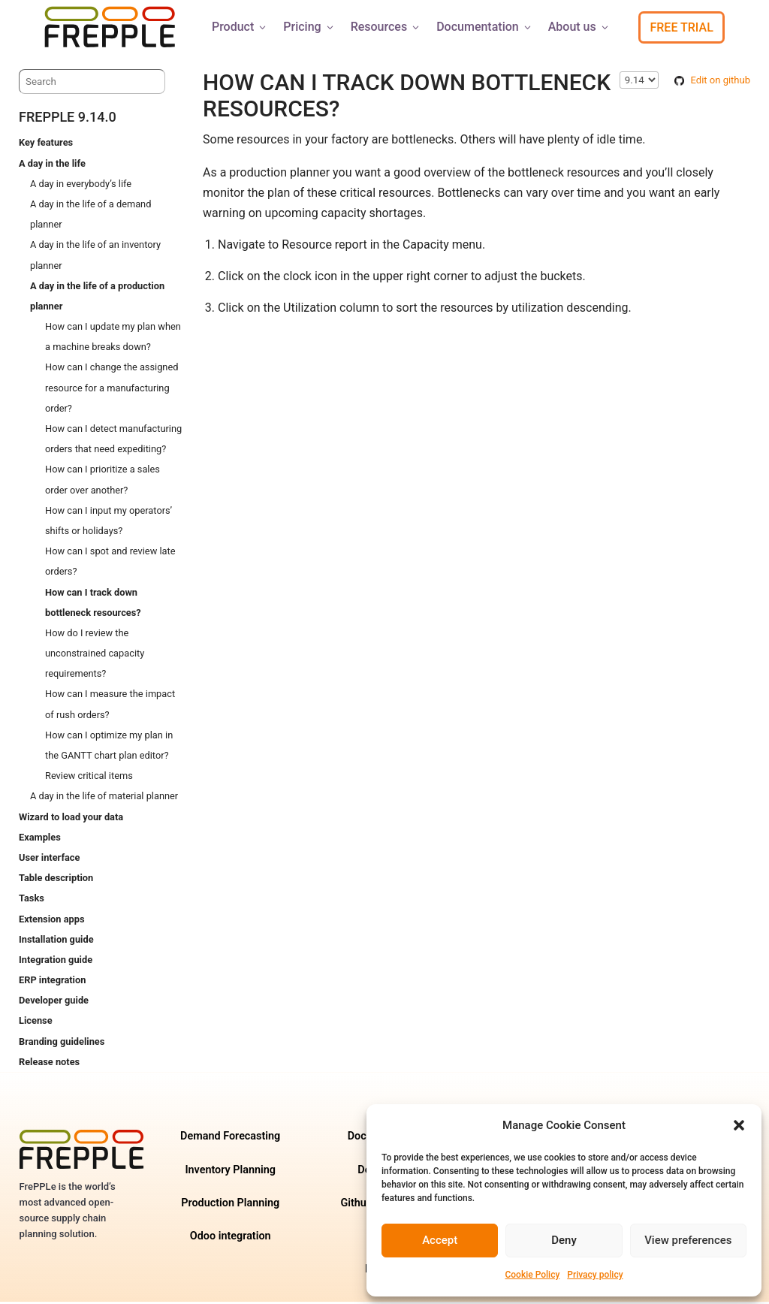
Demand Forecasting (230, 1138)
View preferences (687, 1240)
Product (240, 27)
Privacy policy (595, 1274)
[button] (738, 1125)
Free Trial (681, 27)
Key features (46, 144)
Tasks (31, 900)
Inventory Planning (230, 1172)
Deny (564, 1240)
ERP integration (52, 982)
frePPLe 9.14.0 (67, 119)
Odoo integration (230, 1238)
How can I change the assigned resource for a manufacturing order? (111, 389)
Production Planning (230, 1205)
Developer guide (54, 1002)
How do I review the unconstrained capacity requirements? (94, 655)
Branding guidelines (61, 1043)
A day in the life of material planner (104, 798)
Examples (40, 839)
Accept (439, 1240)
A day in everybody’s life (80, 186)
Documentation (484, 27)
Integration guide (55, 961)
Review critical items (89, 777)
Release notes (49, 1064)
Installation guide (56, 941)
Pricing (309, 27)
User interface (49, 859)
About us (579, 27)
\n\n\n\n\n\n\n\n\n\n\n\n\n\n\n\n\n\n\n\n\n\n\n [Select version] (639, 82)
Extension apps (51, 921)
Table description (56, 880)
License (36, 1022)
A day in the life (52, 165)
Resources (386, 27)
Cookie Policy (532, 1274)
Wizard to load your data (71, 819)
